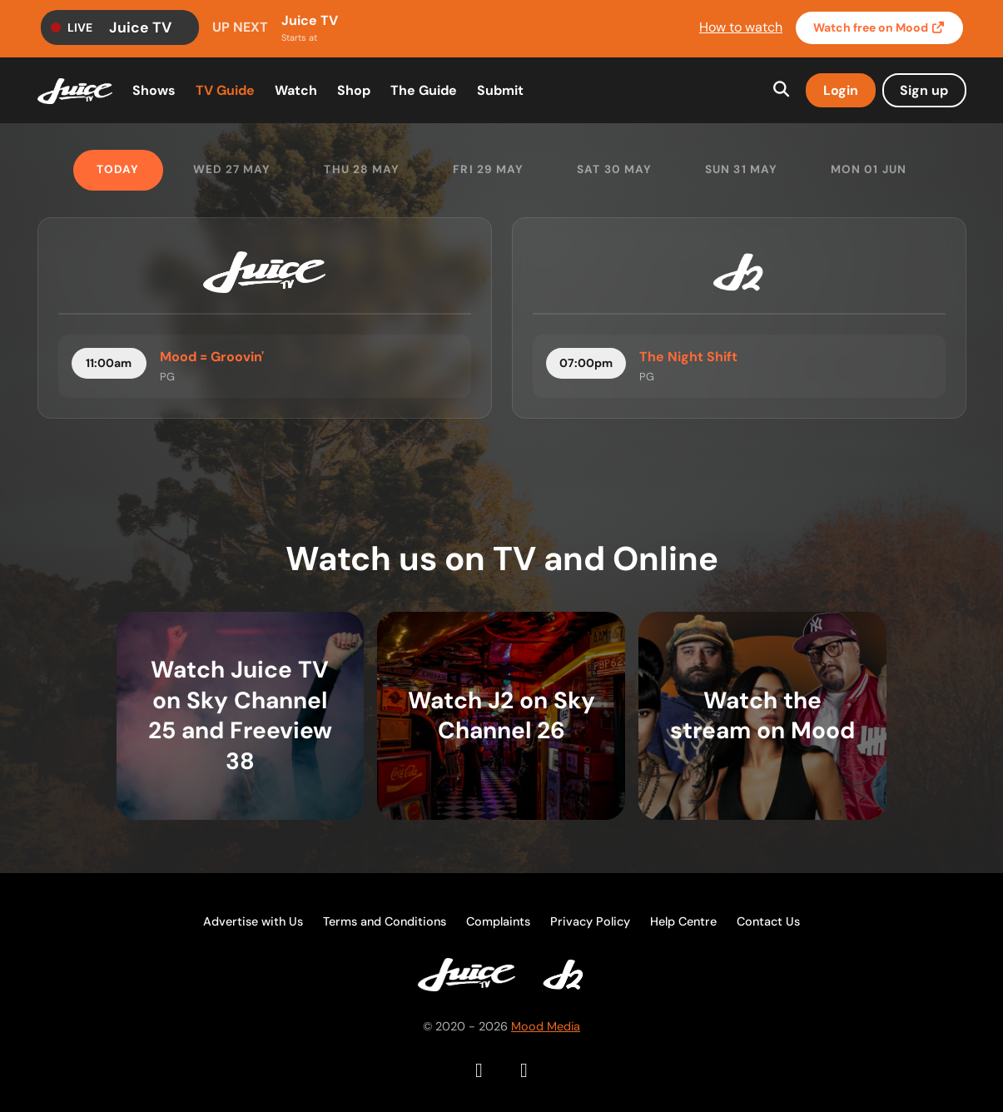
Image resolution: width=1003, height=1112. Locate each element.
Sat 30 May (614, 169)
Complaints (498, 921)
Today (118, 169)
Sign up (924, 90)
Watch (879, 28)
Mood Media (545, 1026)
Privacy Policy (590, 921)
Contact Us (768, 921)
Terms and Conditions (384, 921)
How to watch (740, 27)
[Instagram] (524, 1070)
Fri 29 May (488, 169)
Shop (353, 90)
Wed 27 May (232, 169)
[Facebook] (479, 1070)
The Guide (423, 90)
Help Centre (683, 921)
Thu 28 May (362, 169)
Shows (154, 90)
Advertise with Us (253, 921)
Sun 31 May (741, 169)
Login (840, 90)
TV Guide (225, 90)
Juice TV (140, 27)
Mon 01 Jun (868, 169)
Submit (500, 90)
